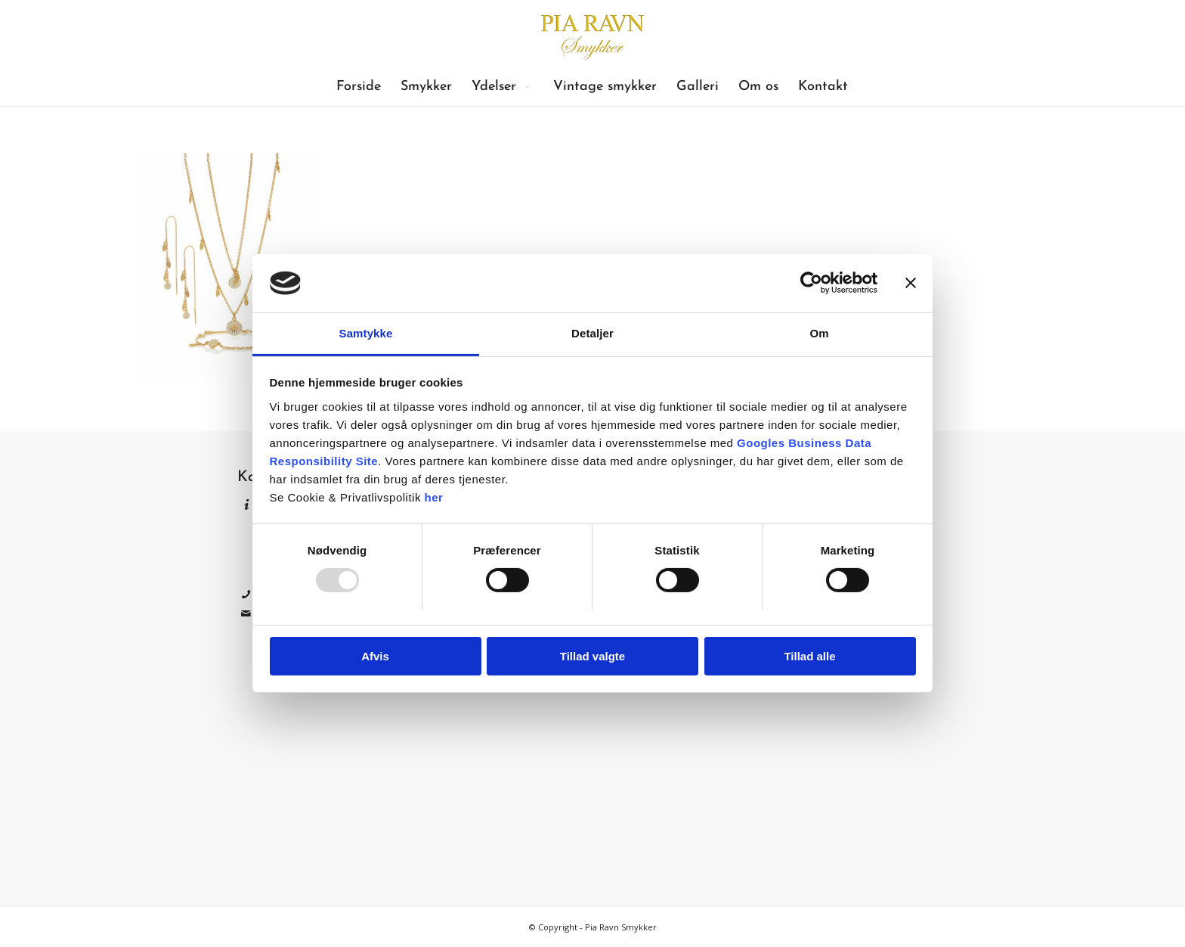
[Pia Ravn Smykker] (592, 34)
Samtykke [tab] (366, 333)
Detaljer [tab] (592, 333)
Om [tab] (818, 333)
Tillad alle (809, 656)
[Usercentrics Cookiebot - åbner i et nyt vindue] (811, 283)
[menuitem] (358, 87)
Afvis (375, 656)
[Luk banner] (910, 283)
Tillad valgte (592, 656)
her (434, 497)
